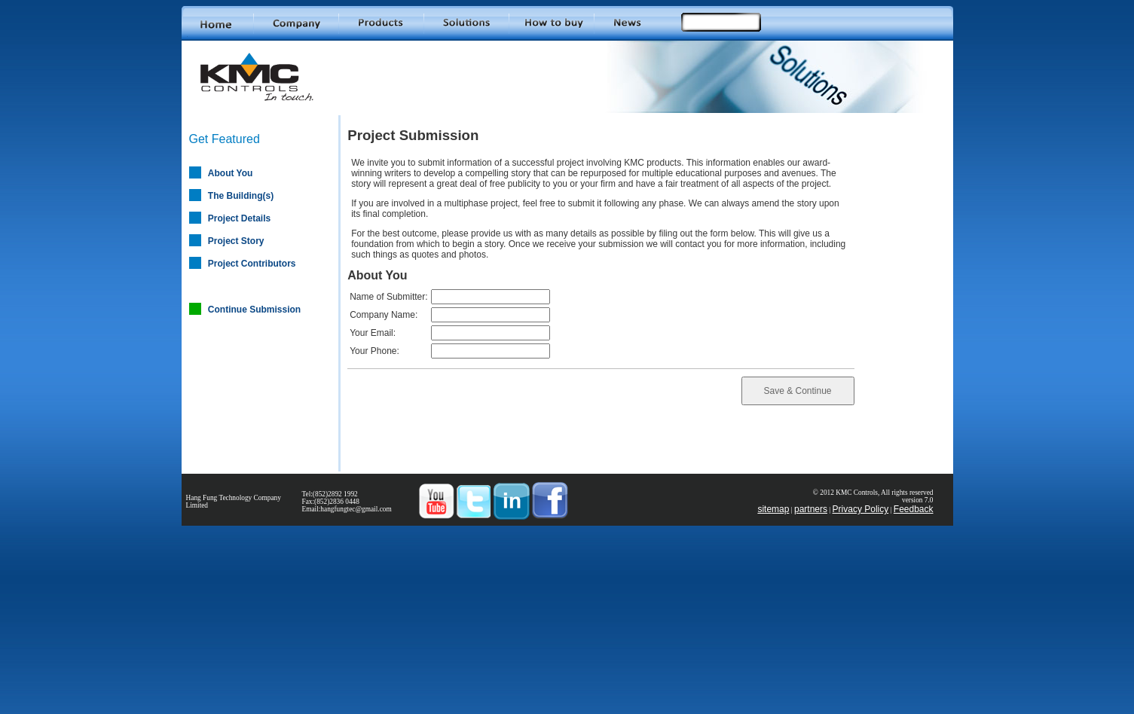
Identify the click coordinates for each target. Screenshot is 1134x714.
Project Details (239, 218)
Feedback (914, 509)
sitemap (773, 509)
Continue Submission (254, 309)
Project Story (236, 241)
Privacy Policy (861, 509)
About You (230, 173)
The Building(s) (241, 196)
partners (810, 509)
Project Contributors (252, 263)
